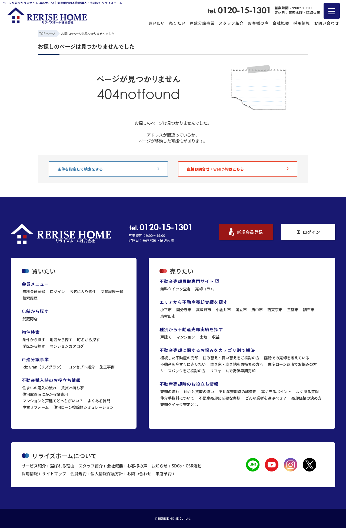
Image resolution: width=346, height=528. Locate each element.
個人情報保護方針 (107, 473)
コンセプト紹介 (81, 367)
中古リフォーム (35, 407)
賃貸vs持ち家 (72, 387)
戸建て (166, 337)
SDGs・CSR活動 (187, 466)
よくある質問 (99, 400)
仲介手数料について (177, 398)
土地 (203, 337)
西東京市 (274, 309)
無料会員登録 (33, 291)
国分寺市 (183, 309)
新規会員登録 (246, 232)
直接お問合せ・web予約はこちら (237, 169)
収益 (215, 337)
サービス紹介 (34, 466)
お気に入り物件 (82, 291)
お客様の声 (258, 23)
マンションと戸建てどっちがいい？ (52, 400)
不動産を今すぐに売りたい (183, 364)
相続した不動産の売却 (179, 357)
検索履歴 (30, 298)
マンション (185, 337)
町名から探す (88, 339)
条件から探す (33, 339)
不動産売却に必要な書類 (220, 398)
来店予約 (163, 473)
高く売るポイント (276, 391)
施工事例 (107, 367)
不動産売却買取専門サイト (189, 281)
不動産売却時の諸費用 (238, 391)
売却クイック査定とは (179, 404)
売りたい (177, 23)
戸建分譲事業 (202, 23)
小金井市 (223, 309)
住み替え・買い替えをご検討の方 (231, 357)
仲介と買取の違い (199, 391)
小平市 (166, 309)
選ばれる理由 (62, 466)
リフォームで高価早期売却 (232, 370)
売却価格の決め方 (306, 398)
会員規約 (78, 473)
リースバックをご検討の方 (182, 370)
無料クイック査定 (175, 288)
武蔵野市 (203, 309)
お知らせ (159, 466)
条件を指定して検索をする (108, 169)
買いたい (156, 23)
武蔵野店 (30, 318)
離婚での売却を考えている (286, 357)
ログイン (308, 232)
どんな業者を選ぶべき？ (266, 398)
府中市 (257, 309)
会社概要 (281, 23)
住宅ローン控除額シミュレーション (84, 407)
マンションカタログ (67, 346)
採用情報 (301, 23)
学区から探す (33, 346)
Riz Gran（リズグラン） (43, 367)
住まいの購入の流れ (39, 387)
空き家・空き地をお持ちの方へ (236, 364)
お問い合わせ (326, 23)
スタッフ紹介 (231, 23)
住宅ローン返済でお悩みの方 (292, 364)
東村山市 (167, 316)
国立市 (241, 309)
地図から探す (61, 339)
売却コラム (204, 288)
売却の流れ (169, 391)
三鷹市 (292, 309)
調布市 (308, 309)
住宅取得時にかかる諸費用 (45, 394)
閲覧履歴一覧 (112, 291)
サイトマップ (54, 473)
